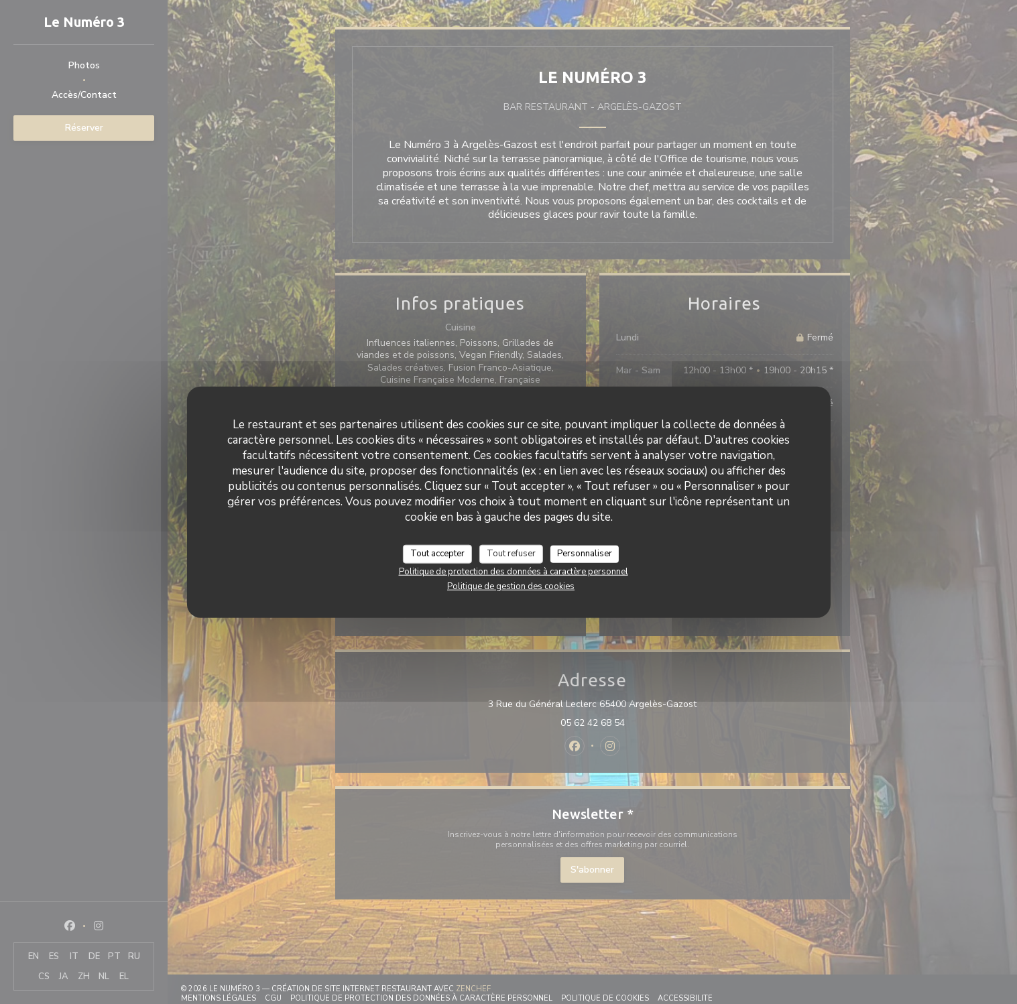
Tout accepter (437, 554)
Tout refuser (511, 554)
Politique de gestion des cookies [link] (511, 586)
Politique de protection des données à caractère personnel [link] (513, 571)
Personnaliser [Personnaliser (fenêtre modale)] (584, 554)
